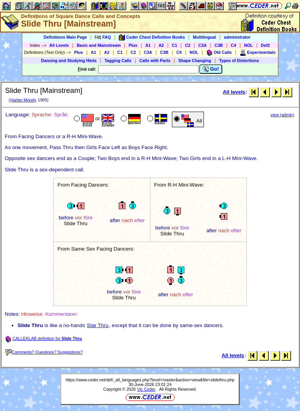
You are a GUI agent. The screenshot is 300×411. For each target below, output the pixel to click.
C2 (188, 45)
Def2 (265, 45)
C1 (174, 45)
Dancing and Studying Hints (68, 60)
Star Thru (97, 325)
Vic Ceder (146, 389)
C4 (233, 45)
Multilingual (204, 37)
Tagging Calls (117, 60)
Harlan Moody (23, 100)
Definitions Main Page (65, 37)
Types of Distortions (239, 60)
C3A (202, 45)
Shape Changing (194, 60)
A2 (161, 45)
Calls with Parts (154, 60)
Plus (133, 45)
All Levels (59, 45)
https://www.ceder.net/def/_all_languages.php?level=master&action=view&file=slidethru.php (150, 379)
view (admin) (282, 114)
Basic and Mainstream (99, 45)
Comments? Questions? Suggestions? (44, 352)
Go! (210, 69)
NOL (248, 45)
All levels (234, 92)
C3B (218, 45)
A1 (148, 45)
